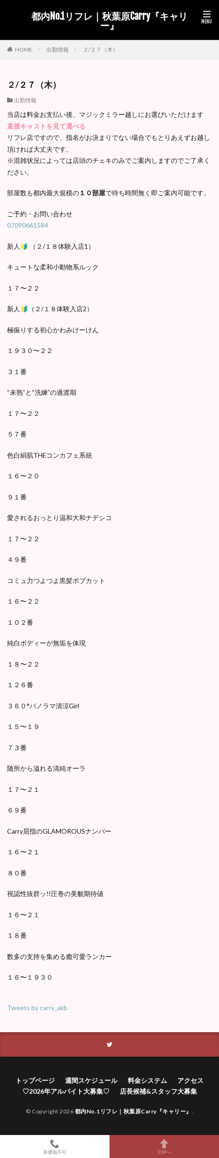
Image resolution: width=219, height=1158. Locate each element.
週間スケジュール (91, 1080)
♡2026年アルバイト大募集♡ (66, 1091)
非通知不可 (55, 1146)
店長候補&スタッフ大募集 (158, 1091)
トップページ (35, 1080)
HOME (23, 49)
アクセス (190, 1080)
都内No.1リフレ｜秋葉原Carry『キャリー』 (109, 21)
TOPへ (164, 1146)
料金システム (147, 1080)
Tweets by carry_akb (37, 1008)
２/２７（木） (100, 49)
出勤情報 (57, 49)
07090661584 (27, 225)
